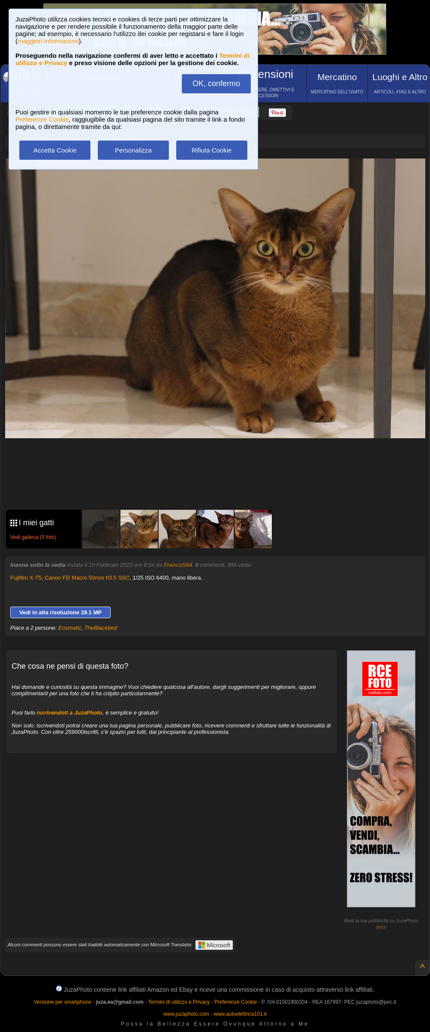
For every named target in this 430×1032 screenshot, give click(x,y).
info (381, 927)
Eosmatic (69, 628)
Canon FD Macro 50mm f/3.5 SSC (87, 577)
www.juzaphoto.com (186, 1014)
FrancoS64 (178, 565)
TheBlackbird (100, 628)
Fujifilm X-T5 (26, 577)
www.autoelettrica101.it (239, 1014)
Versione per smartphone (62, 1002)
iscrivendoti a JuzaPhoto (69, 712)
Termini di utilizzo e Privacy (179, 1002)
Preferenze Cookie (42, 119)
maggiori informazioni (48, 41)
